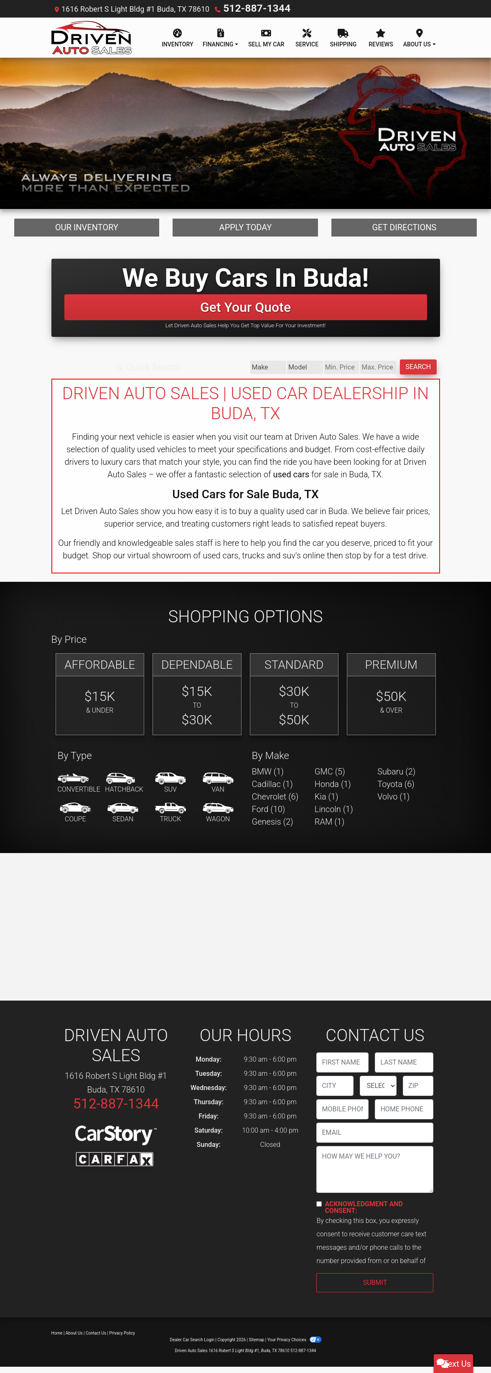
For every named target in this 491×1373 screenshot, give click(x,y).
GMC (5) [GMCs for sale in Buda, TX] (330, 778)
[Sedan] (122, 819)
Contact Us (96, 1339)
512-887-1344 (247, 8)
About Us (74, 1339)
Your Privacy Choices (294, 1346)
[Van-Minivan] (218, 789)
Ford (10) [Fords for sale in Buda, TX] (268, 815)
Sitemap (256, 1346)
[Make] (149, 374)
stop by (358, 562)
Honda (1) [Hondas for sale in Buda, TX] (333, 790)
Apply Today (245, 230)
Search (405, 373)
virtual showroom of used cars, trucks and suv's (214, 562)
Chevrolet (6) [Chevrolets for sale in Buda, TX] (275, 803)
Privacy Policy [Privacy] (122, 1339)
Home (57, 1339)
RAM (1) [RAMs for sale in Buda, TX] (329, 828)
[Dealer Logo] (91, 36)
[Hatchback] (124, 789)
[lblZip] (418, 1092)
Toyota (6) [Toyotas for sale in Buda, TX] (396, 790)
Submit (375, 1289)
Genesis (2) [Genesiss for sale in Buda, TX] (272, 828)
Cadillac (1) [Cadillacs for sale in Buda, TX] (272, 790)
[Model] (212, 374)
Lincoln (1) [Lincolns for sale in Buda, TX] (334, 815)
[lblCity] (334, 1092)
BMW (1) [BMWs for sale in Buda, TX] (268, 778)
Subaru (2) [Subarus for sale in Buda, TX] (396, 778)
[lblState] (378, 1092)
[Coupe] (75, 819)
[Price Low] (275, 374)
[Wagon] (218, 819)
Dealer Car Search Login (192, 1346)
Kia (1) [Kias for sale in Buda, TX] (326, 803)
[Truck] (170, 819)
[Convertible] (79, 789)
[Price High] (338, 374)
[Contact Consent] (319, 1210)
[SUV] (170, 789)
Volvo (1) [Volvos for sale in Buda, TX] (393, 803)
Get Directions (404, 230)
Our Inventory (86, 230)
